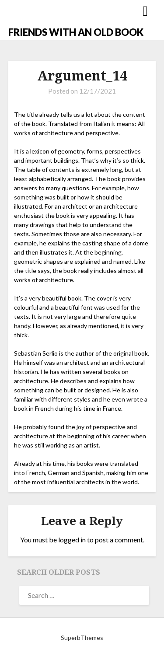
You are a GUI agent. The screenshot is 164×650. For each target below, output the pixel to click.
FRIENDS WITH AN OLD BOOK (75, 32)
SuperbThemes (82, 637)
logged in (72, 539)
